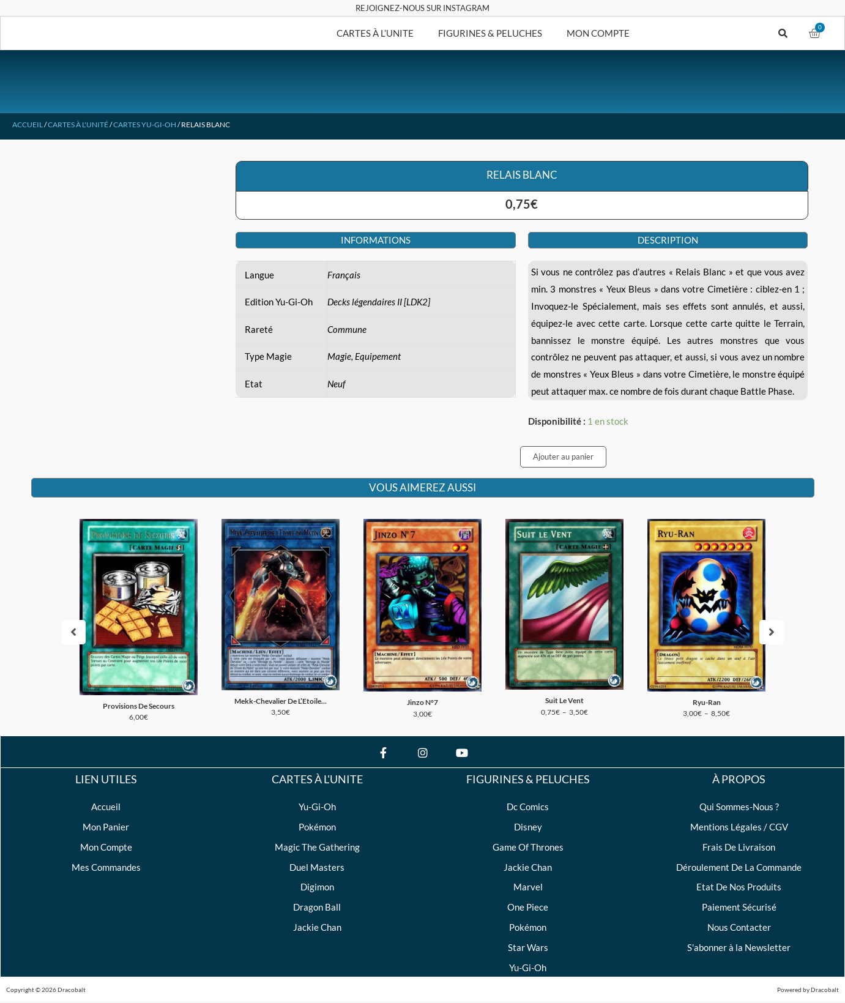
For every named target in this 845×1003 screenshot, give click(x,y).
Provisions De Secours (138, 706)
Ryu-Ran (707, 702)
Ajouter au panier (563, 456)
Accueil (27, 124)
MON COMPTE (598, 33)
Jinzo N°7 (422, 702)
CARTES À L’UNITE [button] (375, 33)
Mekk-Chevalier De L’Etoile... (280, 701)
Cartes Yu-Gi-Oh (144, 124)
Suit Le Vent (564, 701)
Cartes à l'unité (78, 124)
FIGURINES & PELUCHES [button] (490, 33)
